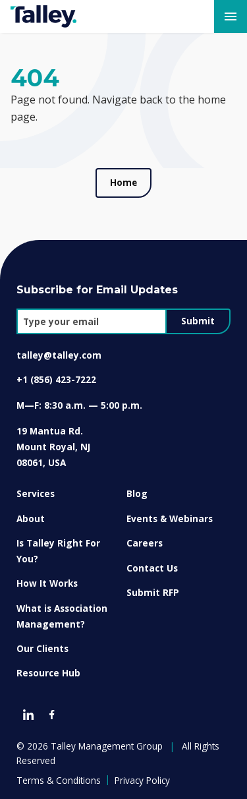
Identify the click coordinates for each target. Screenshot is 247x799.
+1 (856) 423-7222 (56, 379)
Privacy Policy (142, 780)
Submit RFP (152, 592)
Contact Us (152, 568)
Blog (137, 493)
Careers (144, 543)
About (30, 518)
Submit (198, 321)
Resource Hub (48, 672)
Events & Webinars (169, 518)
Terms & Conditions (58, 780)
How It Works (47, 583)
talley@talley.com (58, 355)
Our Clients (42, 648)
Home (123, 183)
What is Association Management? (61, 616)
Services (35, 493)
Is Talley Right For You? (58, 551)
